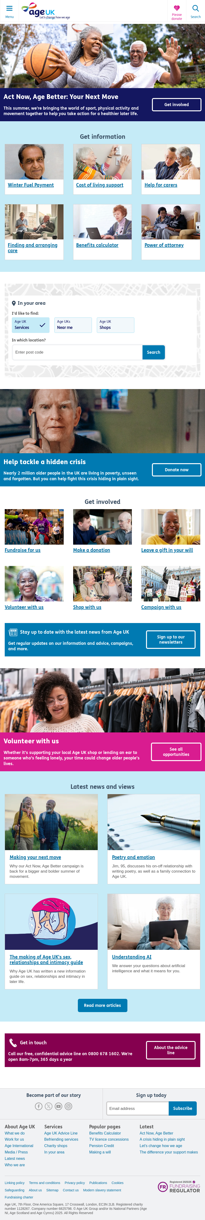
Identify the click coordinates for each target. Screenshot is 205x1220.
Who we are (15, 1165)
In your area (54, 1152)
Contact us (71, 1190)
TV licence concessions (109, 1139)
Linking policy (15, 1183)
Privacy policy (75, 1183)
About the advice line (171, 1050)
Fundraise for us (23, 550)
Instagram (68, 1106)
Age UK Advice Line (61, 1133)
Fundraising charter (19, 1197)
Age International (19, 1146)
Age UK (31, 325)
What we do (15, 1133)
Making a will (100, 1152)
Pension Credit (101, 1146)
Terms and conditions (44, 1183)
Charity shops (55, 1146)
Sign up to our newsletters (171, 639)
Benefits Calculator (105, 1133)
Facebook (38, 1106)
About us (35, 1190)
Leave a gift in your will (167, 550)
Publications (98, 1183)
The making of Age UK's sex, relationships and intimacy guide (46, 959)
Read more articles (102, 1005)
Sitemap (52, 1190)
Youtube (58, 1106)
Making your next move (35, 857)
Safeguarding (14, 1190)
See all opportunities (176, 752)
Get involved (176, 104)
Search (196, 17)
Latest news (15, 1159)
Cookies (118, 1183)
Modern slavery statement (102, 1190)
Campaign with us (161, 607)
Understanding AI (131, 957)
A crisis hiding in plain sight (162, 1139)
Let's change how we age (161, 1146)
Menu (9, 17)
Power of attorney (164, 245)
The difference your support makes (169, 1152)
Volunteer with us (24, 607)
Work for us (14, 1139)
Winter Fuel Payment (31, 185)
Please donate (177, 17)
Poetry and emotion (133, 857)
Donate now (176, 469)
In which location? (29, 340)
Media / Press (16, 1152)
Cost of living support (99, 185)
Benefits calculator (97, 245)
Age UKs (73, 325)
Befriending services (61, 1139)
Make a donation (91, 550)
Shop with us (87, 607)
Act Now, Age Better (156, 1133)
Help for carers (161, 185)
